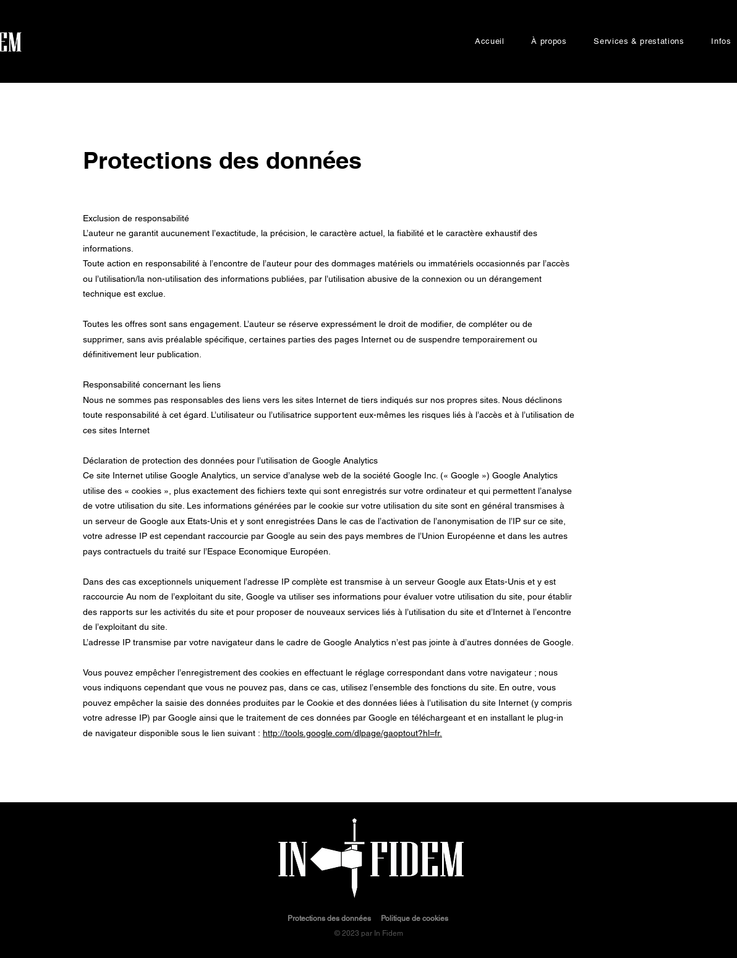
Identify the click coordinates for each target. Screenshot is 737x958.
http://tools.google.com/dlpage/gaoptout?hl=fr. (352, 733)
